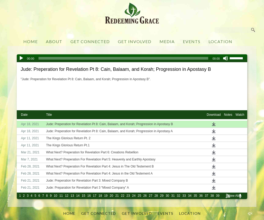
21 (117, 196)
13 (72, 196)
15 (83, 196)
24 (133, 196)
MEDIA (167, 41)
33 (184, 196)
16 (89, 196)
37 (206, 196)
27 (150, 196)
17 (94, 196)
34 (189, 196)
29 (161, 196)
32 (178, 196)
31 (173, 196)
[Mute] (225, 58)
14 (78, 196)
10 (55, 196)
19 (105, 196)
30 (167, 196)
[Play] (21, 58)
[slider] (123, 58)
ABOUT (54, 41)
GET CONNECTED (90, 41)
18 (100, 196)
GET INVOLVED (134, 41)
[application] (132, 58)
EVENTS (191, 41)
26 (145, 196)
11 (61, 196)
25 (139, 196)
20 (111, 196)
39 (217, 196)
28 (156, 196)
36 (201, 196)
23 (128, 196)
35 (195, 196)
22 (122, 196)
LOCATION (220, 41)
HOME (30, 41)
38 (212, 196)
